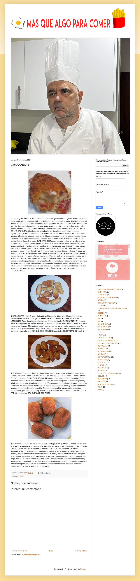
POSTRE (101, 371)
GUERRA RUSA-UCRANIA (107, 343)
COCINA (101, 306)
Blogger (83, 569)
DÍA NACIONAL (103, 324)
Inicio (51, 551)
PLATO (21, 476)
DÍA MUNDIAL (103, 327)
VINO (100, 390)
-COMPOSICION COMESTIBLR (109, 289)
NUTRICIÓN (102, 360)
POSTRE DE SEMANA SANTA (109, 373)
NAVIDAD (101, 354)
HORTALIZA (102, 346)
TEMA (100, 387)
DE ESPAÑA (102, 316)
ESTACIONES (103, 330)
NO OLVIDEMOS (104, 357)
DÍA (99, 321)
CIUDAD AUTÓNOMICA (106, 303)
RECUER (101, 376)
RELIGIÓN (101, 381)
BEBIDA (101, 300)
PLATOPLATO (103, 368)
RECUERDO (102, 379)
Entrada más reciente (19, 551)
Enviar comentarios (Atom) (30, 555)
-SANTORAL (102, 292)
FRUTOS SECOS (104, 338)
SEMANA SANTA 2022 (106, 384)
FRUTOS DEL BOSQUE (106, 340)
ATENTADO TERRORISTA (107, 297)
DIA (99, 319)
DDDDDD (101, 313)
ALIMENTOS (102, 295)
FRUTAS (101, 335)
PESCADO (102, 362)
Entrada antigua (81, 551)
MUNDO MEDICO (104, 351)
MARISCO (101, 349)
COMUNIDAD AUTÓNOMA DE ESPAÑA (112, 308)
